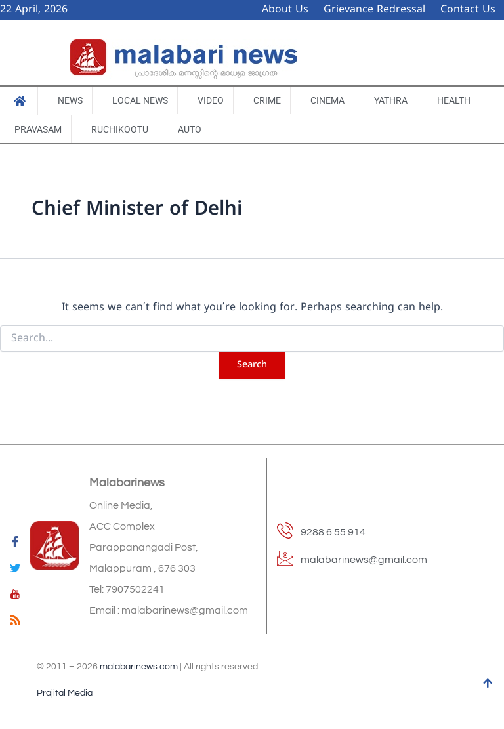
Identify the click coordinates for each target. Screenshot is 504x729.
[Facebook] (15, 544)
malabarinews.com (139, 666)
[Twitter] (15, 570)
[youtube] (15, 596)
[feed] (15, 623)
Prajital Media (65, 693)
